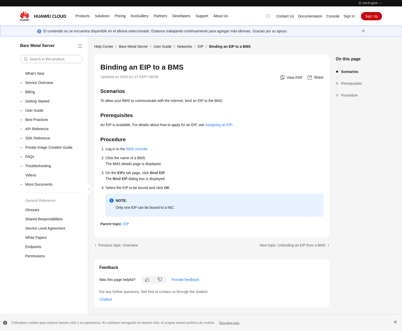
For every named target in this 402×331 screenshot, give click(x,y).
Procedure (349, 95)
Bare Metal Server (133, 46)
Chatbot (105, 299)
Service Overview (39, 83)
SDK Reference (37, 138)
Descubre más (229, 323)
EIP (201, 46)
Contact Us (285, 16)
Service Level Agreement (45, 228)
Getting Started (37, 101)
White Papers (36, 237)
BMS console (136, 149)
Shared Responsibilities (44, 219)
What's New (34, 73)
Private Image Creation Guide (48, 147)
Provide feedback (185, 280)
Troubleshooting (38, 166)
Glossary (32, 210)
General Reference (40, 200)
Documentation (310, 16)
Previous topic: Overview (118, 245)
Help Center (103, 46)
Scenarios (349, 72)
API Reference (36, 129)
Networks (184, 46)
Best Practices (36, 120)
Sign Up (371, 16)
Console (332, 16)
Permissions (35, 256)
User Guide (34, 110)
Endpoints (33, 247)
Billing (30, 92)
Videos (30, 175)
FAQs (29, 157)
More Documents (39, 184)
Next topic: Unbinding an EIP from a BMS (293, 245)
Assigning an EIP (218, 125)
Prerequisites (351, 83)
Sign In (349, 16)
